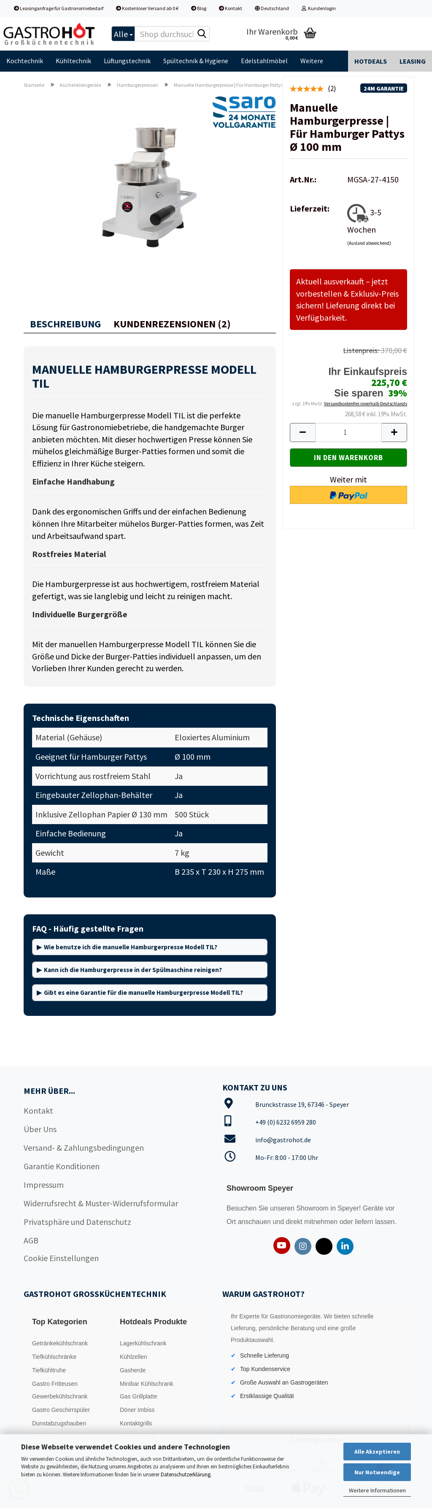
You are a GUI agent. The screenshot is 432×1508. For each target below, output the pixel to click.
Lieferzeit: (309, 208)
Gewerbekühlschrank (60, 1396)
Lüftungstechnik (127, 60)
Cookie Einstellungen (61, 1258)
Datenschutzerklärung (186, 1474)
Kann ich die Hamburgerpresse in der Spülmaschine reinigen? (133, 970)
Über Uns (40, 1129)
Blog (198, 8)
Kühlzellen (133, 1356)
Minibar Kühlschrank (146, 1383)
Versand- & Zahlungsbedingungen (84, 1147)
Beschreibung (65, 323)
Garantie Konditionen (62, 1166)
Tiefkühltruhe (49, 1370)
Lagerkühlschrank (143, 1343)
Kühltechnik (73, 60)
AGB (31, 1240)
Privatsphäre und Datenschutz (77, 1221)
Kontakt (230, 8)
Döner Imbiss (137, 1409)
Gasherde (133, 1370)
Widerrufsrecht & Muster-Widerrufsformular (101, 1203)
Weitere (311, 60)
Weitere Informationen (377, 1490)
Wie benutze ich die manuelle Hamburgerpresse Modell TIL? (130, 947)
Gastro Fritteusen (55, 1383)
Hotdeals (370, 61)
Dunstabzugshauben (59, 1423)
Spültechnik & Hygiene (195, 60)
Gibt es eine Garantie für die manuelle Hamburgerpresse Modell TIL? (143, 992)
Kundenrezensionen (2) (172, 323)
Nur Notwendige (377, 1472)
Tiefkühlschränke (54, 1356)
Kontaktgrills (136, 1423)
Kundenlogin (319, 8)
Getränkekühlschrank (60, 1343)
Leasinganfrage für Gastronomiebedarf (58, 8)
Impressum (44, 1184)
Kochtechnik (24, 60)
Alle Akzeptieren (377, 1451)
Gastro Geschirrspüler (61, 1409)
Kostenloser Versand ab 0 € (147, 8)
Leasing (413, 61)
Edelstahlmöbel (264, 60)
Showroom (313, 1208)
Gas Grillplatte (138, 1396)
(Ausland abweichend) (369, 243)
